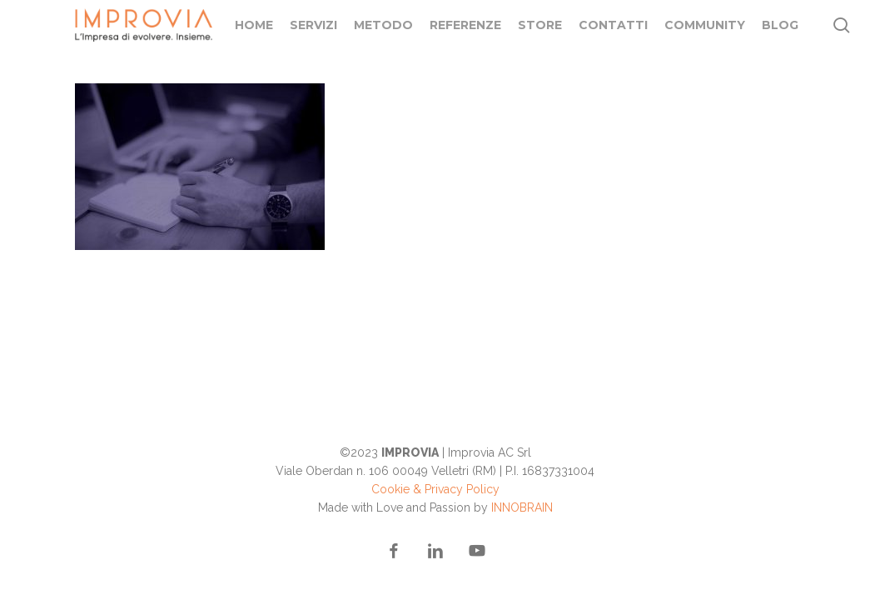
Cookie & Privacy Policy (435, 489)
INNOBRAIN (522, 507)
